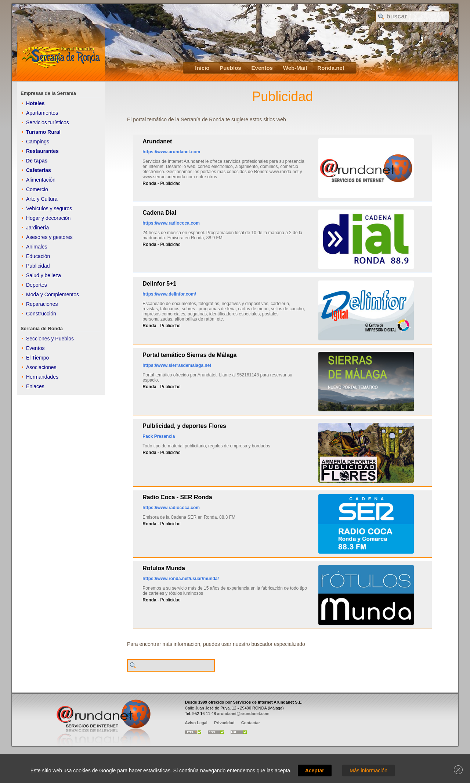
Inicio (202, 68)
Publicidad (38, 266)
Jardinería (37, 227)
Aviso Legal (196, 723)
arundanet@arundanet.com (243, 713)
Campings (37, 141)
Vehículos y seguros (49, 208)
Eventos (262, 68)
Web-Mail (295, 68)
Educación (38, 256)
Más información (368, 770)
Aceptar (314, 770)
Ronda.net (330, 68)
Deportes (36, 285)
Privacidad (224, 723)
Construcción (41, 314)
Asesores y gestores (49, 237)
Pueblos (230, 68)
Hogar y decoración (48, 218)
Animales (36, 247)
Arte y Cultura (42, 199)
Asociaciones (41, 367)
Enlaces (35, 386)
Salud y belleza (43, 275)
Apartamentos (42, 113)
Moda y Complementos (52, 294)
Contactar (250, 723)
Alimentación (40, 180)
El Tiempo (37, 358)
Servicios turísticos (47, 122)
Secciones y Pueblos (50, 339)
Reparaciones (42, 304)
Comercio (37, 189)
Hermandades (42, 377)
